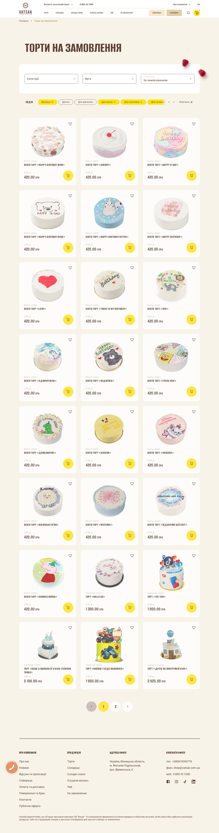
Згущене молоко (96, 12)
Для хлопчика (131, 102)
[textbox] (51, 78)
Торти (46, 12)
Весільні (46, 102)
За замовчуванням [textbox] (155, 80)
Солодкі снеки (77, 12)
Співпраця (25, 780)
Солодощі (60, 12)
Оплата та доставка (31, 786)
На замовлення (126, 12)
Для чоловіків (158, 102)
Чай (111, 12)
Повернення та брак (32, 793)
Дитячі (65, 102)
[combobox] (51, 79)
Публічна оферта (30, 806)
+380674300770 (182, 761)
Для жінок (107, 102)
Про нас (24, 761)
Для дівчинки (85, 102)
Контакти (25, 799)
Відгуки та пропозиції (32, 774)
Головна (23, 21)
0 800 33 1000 (86, 4)
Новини (24, 767)
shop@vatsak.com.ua (187, 767)
